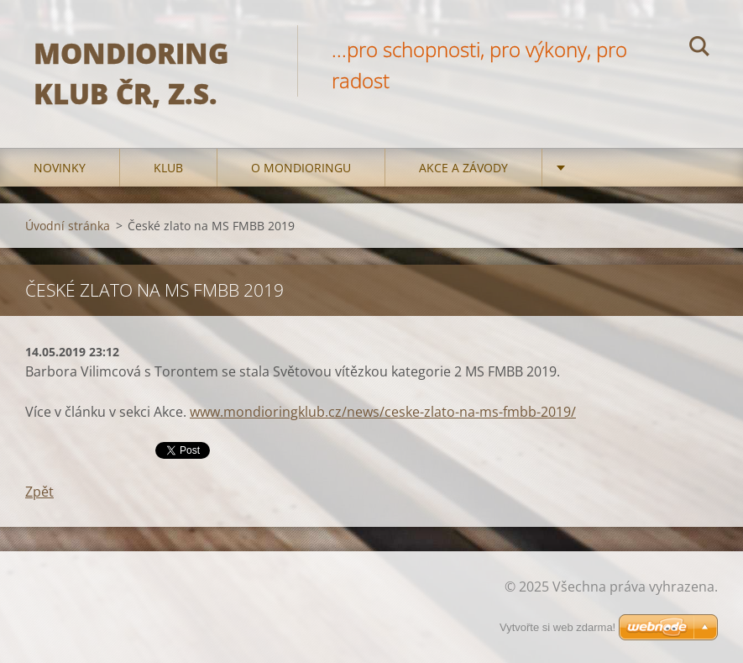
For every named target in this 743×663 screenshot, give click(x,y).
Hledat (699, 49)
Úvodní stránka (67, 226)
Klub (168, 168)
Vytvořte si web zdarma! (557, 627)
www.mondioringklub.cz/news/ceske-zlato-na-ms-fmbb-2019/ (383, 412)
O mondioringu (301, 168)
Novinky (60, 168)
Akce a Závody (463, 168)
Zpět (39, 491)
